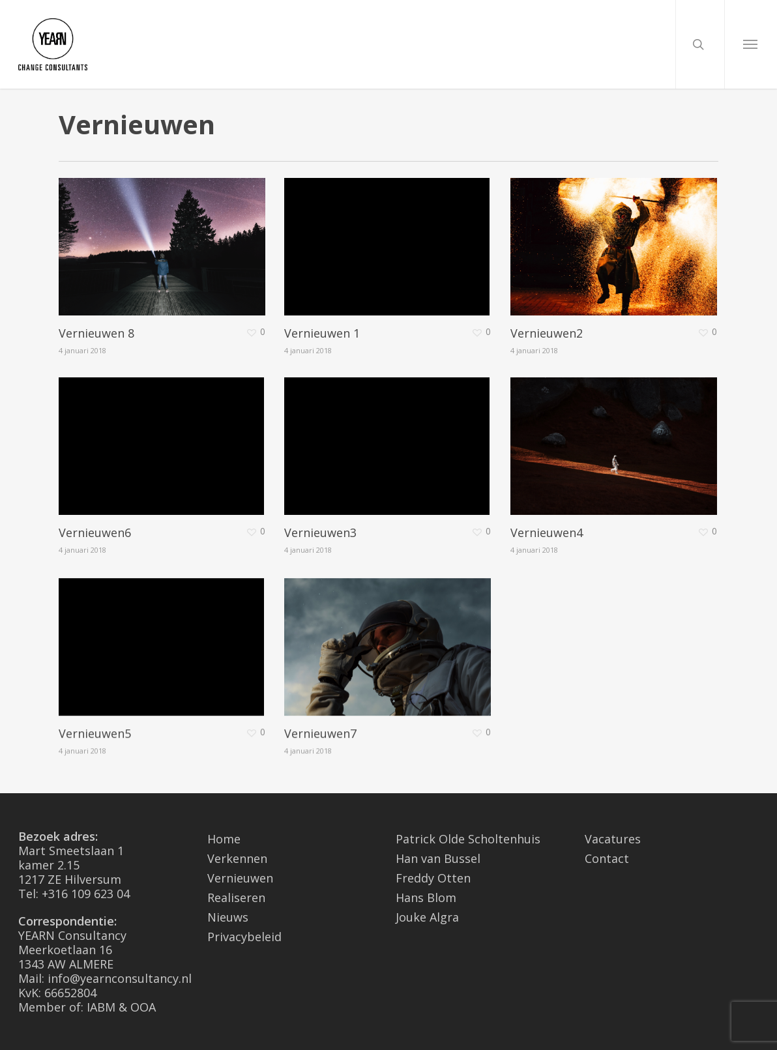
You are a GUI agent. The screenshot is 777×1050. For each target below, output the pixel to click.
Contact (607, 858)
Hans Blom (426, 897)
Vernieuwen (240, 878)
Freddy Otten (433, 878)
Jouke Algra (427, 917)
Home (224, 839)
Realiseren (236, 897)
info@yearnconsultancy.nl (120, 978)
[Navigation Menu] (750, 44)
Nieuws (227, 917)
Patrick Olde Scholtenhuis (468, 839)
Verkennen (237, 858)
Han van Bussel (438, 858)
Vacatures (613, 839)
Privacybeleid (244, 936)
